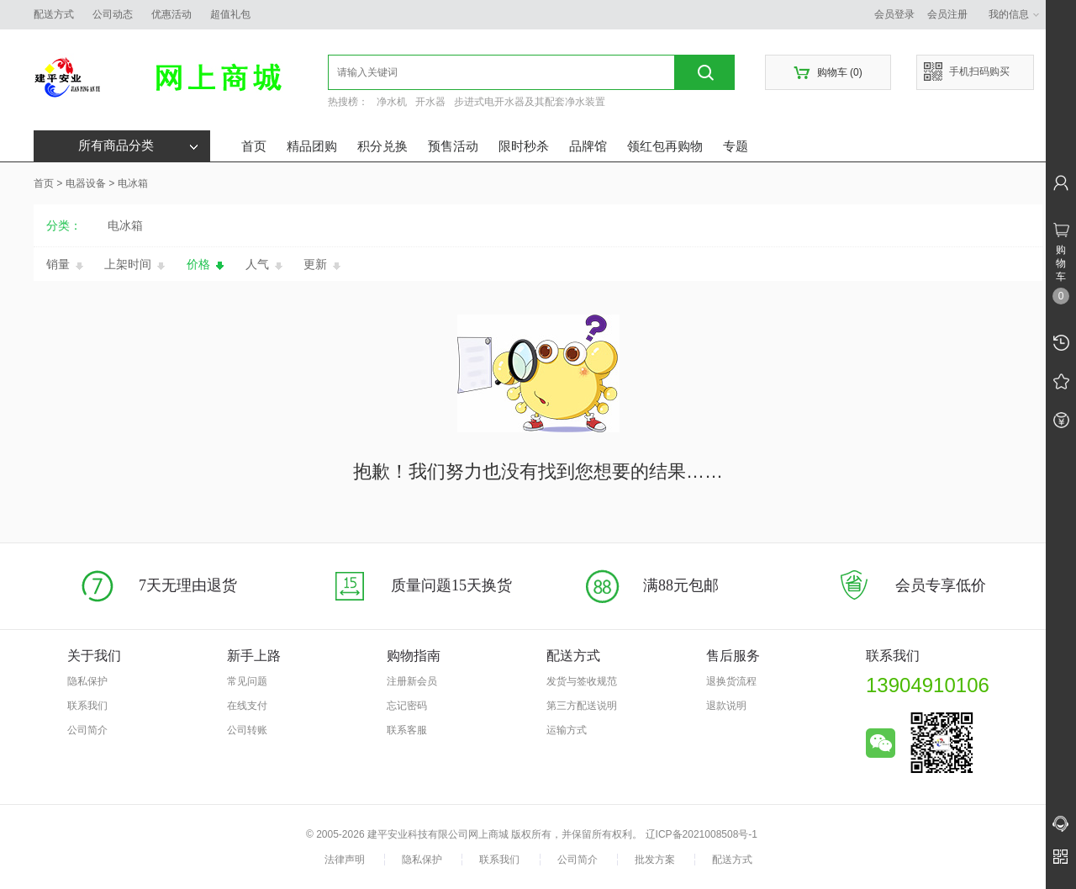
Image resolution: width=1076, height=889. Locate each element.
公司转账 (247, 730)
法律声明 (344, 859)
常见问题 (247, 681)
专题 (735, 146)
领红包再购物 (665, 146)
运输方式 (566, 730)
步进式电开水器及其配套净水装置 (529, 102)
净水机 (392, 102)
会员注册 (947, 14)
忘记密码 (407, 706)
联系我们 (87, 706)
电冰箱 (133, 183)
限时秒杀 (523, 146)
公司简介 (87, 730)
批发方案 (655, 859)
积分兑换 (382, 146)
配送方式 (54, 14)
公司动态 (112, 14)
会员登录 (894, 14)
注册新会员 (412, 681)
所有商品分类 (138, 145)
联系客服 (407, 730)
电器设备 (86, 183)
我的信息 (1015, 14)
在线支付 (247, 706)
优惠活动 (171, 14)
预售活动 (453, 146)
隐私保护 (87, 681)
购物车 (828, 73)
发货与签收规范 (581, 681)
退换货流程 (731, 681)
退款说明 (726, 706)
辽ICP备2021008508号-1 (701, 834)
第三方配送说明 (581, 706)
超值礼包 (230, 14)
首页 (253, 146)
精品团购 (312, 146)
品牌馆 (588, 146)
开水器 (430, 102)
